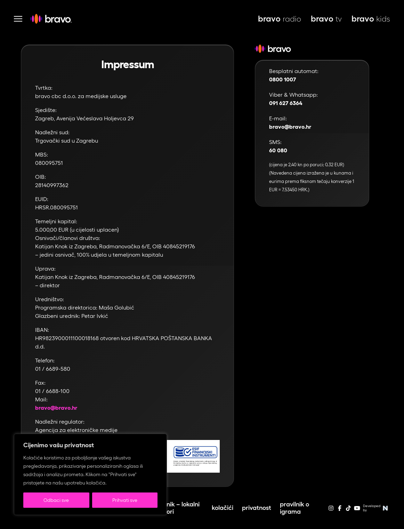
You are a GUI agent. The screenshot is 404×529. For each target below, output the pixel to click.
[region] (90, 474)
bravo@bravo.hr (56, 407)
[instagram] (331, 510)
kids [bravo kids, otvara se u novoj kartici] (371, 18)
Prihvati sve (124, 500)
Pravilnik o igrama (294, 507)
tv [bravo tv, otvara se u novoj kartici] (326, 18)
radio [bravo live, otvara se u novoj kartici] (279, 18)
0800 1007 (282, 79)
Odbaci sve (56, 500)
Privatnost (256, 507)
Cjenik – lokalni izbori (179, 507)
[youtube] (357, 510)
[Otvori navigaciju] (18, 19)
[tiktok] (348, 510)
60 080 (278, 150)
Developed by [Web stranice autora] (376, 508)
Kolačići (222, 507)
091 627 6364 (285, 103)
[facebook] (339, 510)
